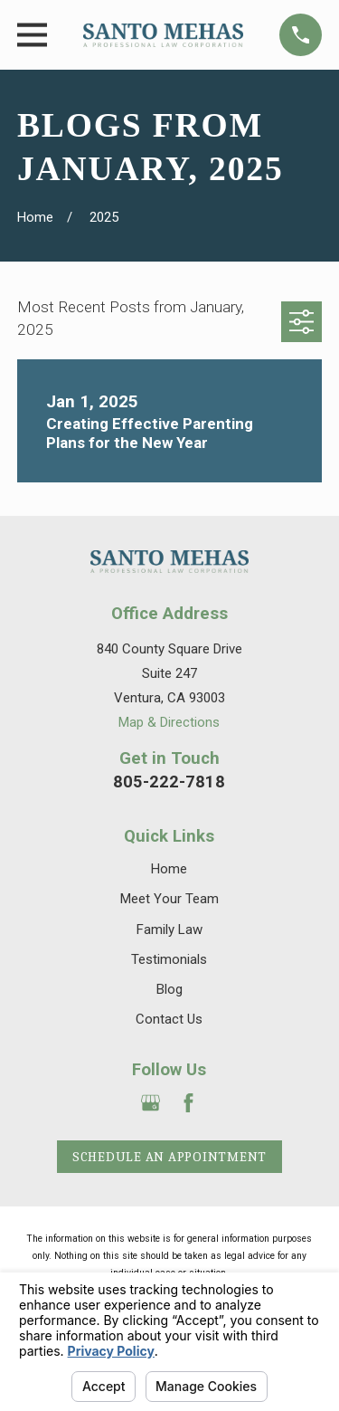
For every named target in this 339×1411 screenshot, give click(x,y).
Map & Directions (169, 722)
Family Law (169, 929)
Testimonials (169, 959)
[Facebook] (188, 1102)
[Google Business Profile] (150, 1102)
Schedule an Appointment (169, 1157)
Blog (169, 989)
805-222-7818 (169, 781)
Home (169, 869)
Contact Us (169, 1019)
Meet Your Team (169, 899)
